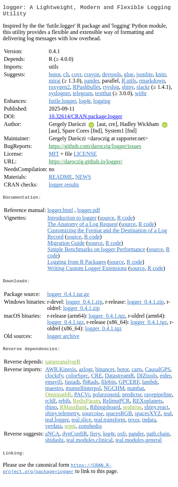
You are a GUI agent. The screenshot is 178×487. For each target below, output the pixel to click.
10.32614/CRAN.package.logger (85, 119)
